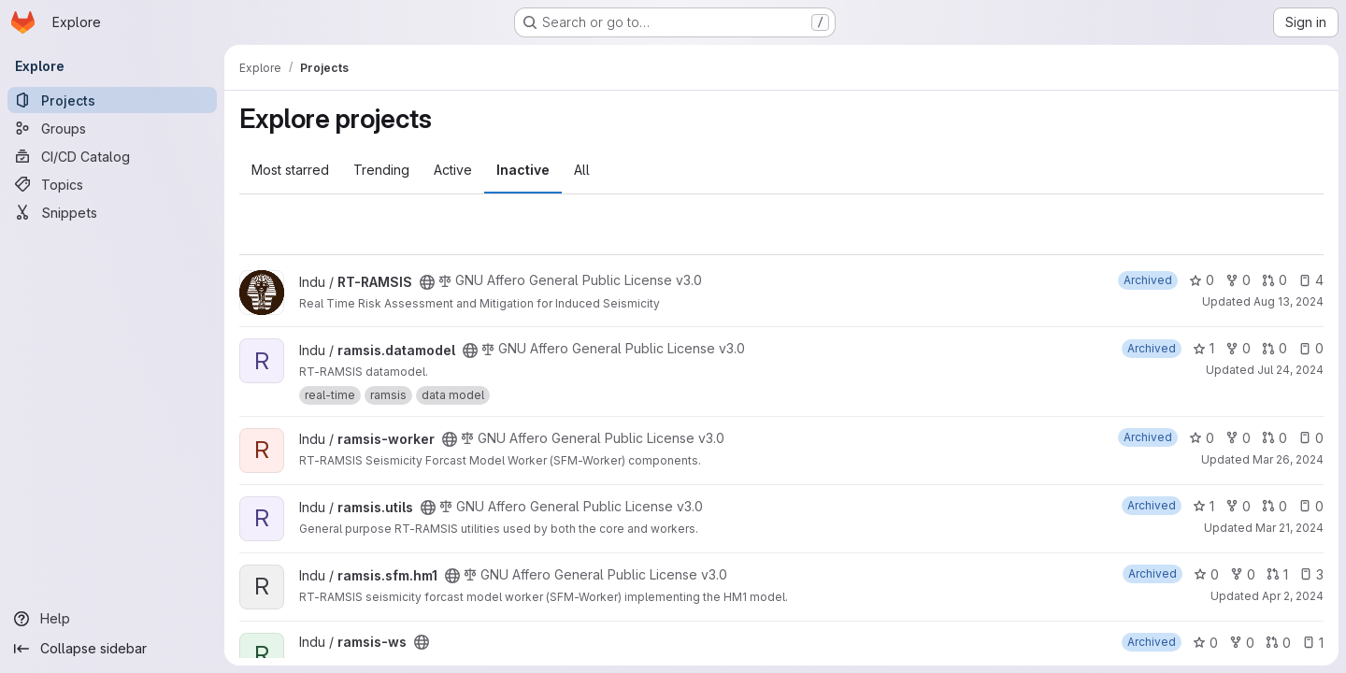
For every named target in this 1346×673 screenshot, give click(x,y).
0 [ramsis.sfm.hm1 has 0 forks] (1242, 574)
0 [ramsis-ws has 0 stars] (1205, 643)
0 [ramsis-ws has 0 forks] (1241, 643)
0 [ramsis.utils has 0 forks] (1238, 506)
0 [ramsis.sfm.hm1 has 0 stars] (1206, 574)
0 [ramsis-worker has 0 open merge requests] (1274, 438)
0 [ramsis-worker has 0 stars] (1201, 438)
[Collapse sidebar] (112, 649)
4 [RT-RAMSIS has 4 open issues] (1311, 280)
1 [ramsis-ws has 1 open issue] (1313, 643)
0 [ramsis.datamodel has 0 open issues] (1311, 348)
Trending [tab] (381, 170)
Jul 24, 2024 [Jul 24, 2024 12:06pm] (1290, 370)
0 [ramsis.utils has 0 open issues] (1311, 506)
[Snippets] (112, 212)
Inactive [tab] (523, 170)
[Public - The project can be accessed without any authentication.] (427, 282)
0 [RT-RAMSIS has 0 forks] (1238, 280)
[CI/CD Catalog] (112, 156)
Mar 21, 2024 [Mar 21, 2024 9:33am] (1289, 528)
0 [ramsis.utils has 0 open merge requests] (1274, 506)
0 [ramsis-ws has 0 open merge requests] (1278, 643)
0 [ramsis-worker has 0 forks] (1238, 438)
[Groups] (112, 128)
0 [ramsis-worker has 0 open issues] (1311, 438)
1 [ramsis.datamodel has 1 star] (1203, 348)
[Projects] (112, 100)
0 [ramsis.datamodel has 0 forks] (1238, 348)
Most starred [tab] (290, 170)
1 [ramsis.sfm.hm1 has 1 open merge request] (1277, 574)
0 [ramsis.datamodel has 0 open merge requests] (1274, 348)
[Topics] (112, 184)
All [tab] (582, 170)
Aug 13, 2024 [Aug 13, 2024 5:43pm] (1288, 301)
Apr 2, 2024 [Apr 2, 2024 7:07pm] (1293, 596)
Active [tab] (453, 170)
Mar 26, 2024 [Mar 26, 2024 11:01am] (1288, 459)
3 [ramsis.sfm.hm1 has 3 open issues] (1311, 574)
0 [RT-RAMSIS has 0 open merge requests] (1274, 280)
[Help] (112, 619)
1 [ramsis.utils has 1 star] (1203, 506)
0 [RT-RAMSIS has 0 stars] (1201, 280)
